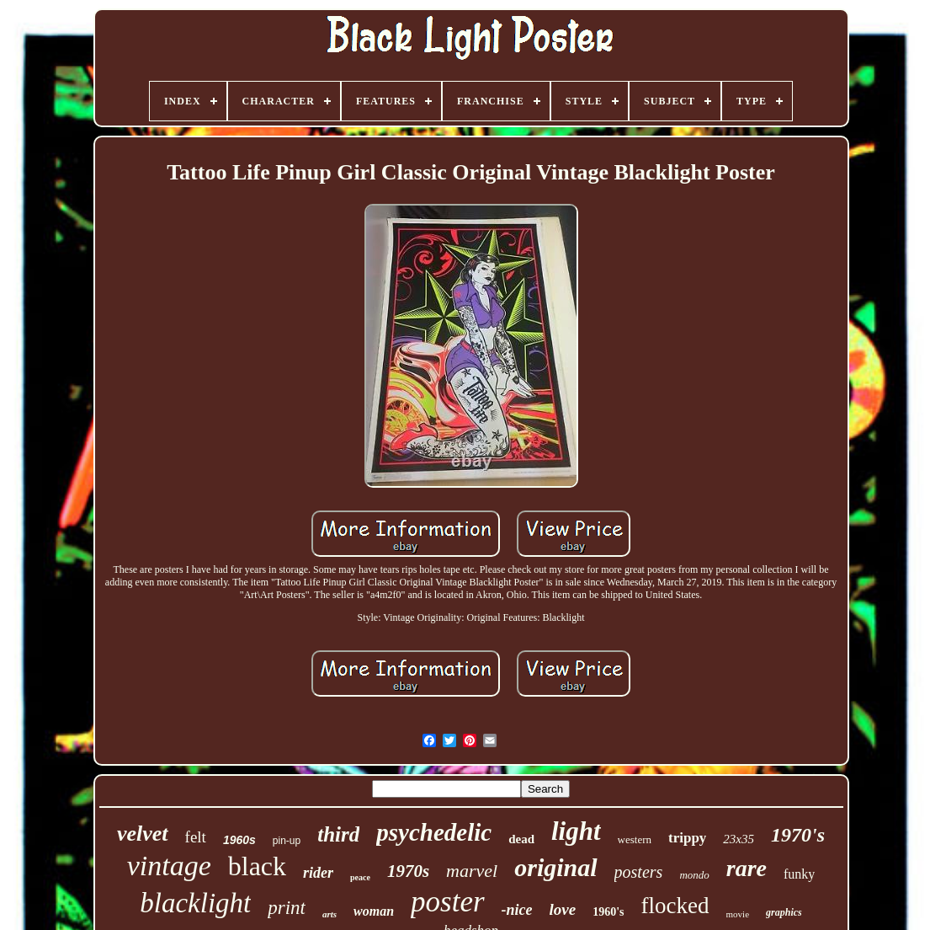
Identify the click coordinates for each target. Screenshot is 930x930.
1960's (608, 912)
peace (360, 877)
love (563, 909)
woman (373, 911)
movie (738, 914)
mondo (694, 875)
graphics (784, 912)
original (555, 867)
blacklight (195, 903)
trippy (687, 838)
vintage (169, 865)
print (287, 907)
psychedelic (434, 832)
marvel (471, 870)
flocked (675, 905)
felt (195, 837)
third (338, 834)
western (634, 839)
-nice (517, 909)
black (257, 866)
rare (746, 868)
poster (448, 901)
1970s (408, 871)
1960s (239, 840)
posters (638, 872)
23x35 (738, 839)
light (576, 831)
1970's (798, 835)
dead (521, 839)
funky (799, 874)
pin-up (286, 841)
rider (318, 872)
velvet (142, 833)
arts (329, 914)
